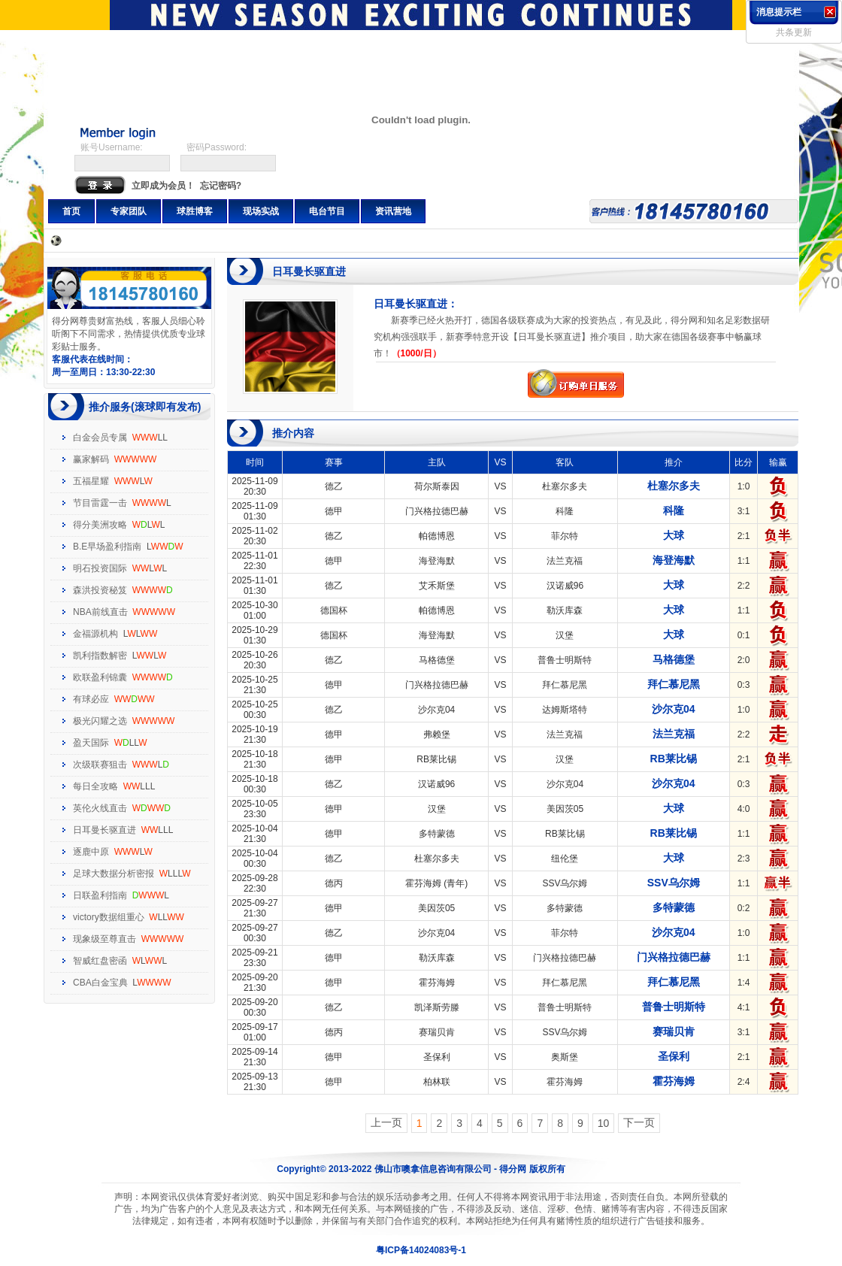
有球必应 (91, 699)
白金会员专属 (100, 437)
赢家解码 (91, 459)
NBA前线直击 (100, 612)
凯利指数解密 (100, 655)
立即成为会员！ (163, 185)
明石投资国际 (100, 568)
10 (604, 1123)
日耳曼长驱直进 (104, 830)
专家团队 (129, 211)
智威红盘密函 (100, 961)
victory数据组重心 (108, 917)
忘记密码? (220, 185)
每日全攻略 (95, 786)
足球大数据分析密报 (113, 873)
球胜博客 (195, 211)
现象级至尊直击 (104, 939)
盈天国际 (91, 742)
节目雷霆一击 (100, 503)
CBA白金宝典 (100, 982)
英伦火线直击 (100, 808)
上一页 (386, 1122)
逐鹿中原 (91, 852)
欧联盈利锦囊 (100, 677)
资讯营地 (393, 211)
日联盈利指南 (100, 895)
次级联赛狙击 (100, 764)
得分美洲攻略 (100, 524)
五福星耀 (91, 481)
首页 (71, 211)
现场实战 (261, 211)
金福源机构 (95, 633)
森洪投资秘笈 (100, 590)
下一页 (639, 1122)
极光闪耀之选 (100, 721)
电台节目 (327, 211)
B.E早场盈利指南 (107, 546)
